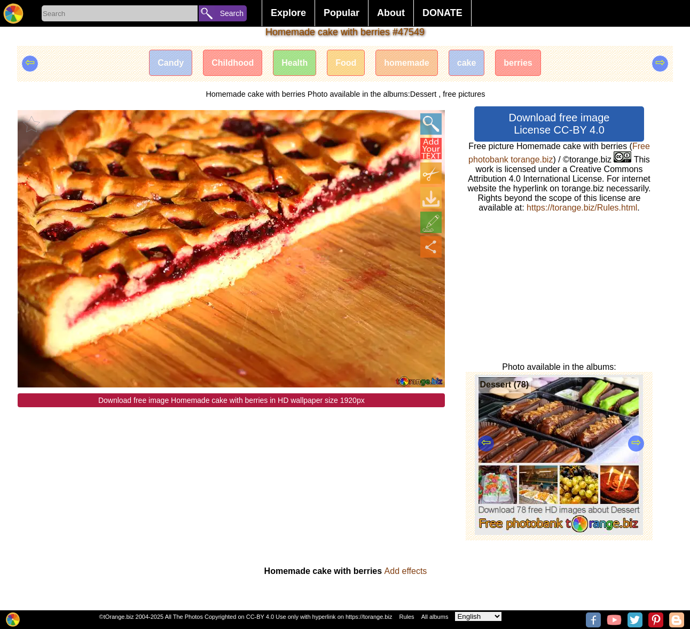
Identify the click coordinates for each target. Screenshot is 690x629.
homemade (406, 62)
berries (518, 62)
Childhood (232, 62)
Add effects (406, 571)
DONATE (442, 12)
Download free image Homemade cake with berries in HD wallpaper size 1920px (231, 400)
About (391, 12)
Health (294, 62)
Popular (341, 12)
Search (232, 13)
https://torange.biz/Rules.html (582, 207)
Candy (171, 62)
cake (466, 62)
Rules (406, 617)
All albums (435, 617)
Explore (288, 12)
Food (345, 62)
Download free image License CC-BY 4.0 (558, 124)
